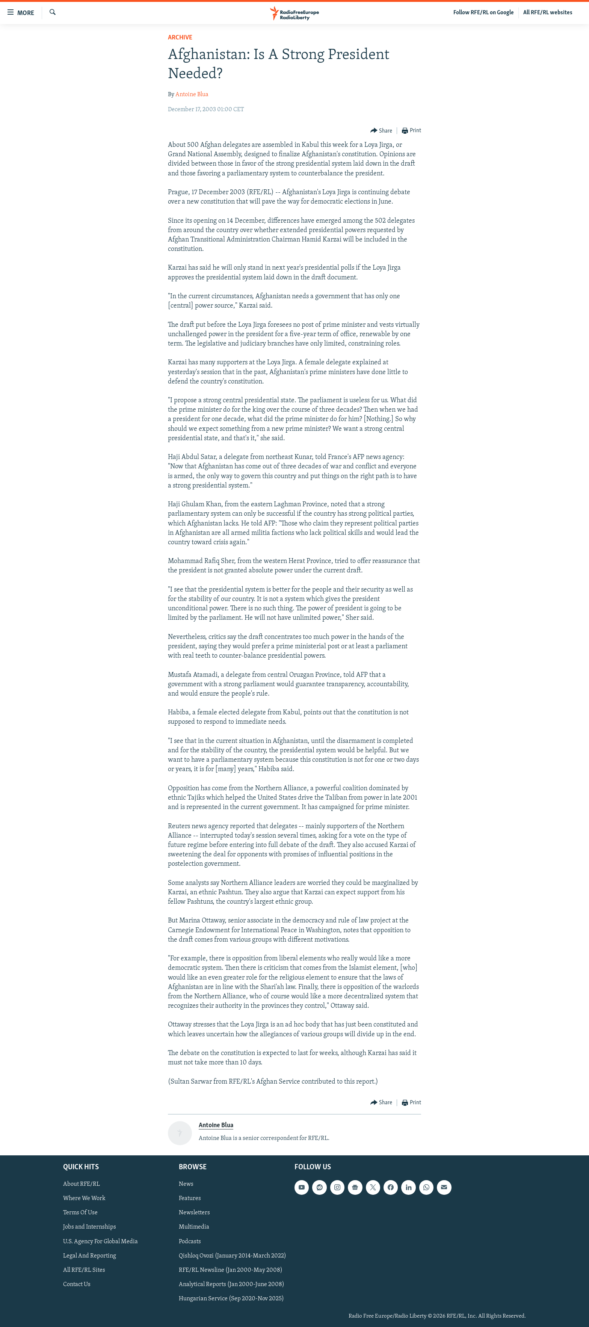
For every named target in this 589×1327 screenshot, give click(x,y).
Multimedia (194, 1227)
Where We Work (84, 1199)
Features (190, 1199)
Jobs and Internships (89, 1227)
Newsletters (194, 1213)
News (186, 1185)
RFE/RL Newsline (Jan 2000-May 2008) (230, 1270)
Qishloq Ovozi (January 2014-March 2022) (232, 1256)
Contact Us (77, 1285)
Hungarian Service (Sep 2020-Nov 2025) (231, 1299)
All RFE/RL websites (547, 13)
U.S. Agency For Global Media (100, 1242)
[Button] (381, 131)
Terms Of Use (80, 1213)
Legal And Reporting (89, 1256)
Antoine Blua (191, 95)
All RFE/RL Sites (84, 1270)
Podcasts (190, 1242)
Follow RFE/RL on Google (483, 13)
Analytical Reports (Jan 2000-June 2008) (231, 1285)
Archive (180, 37)
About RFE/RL (81, 1185)
